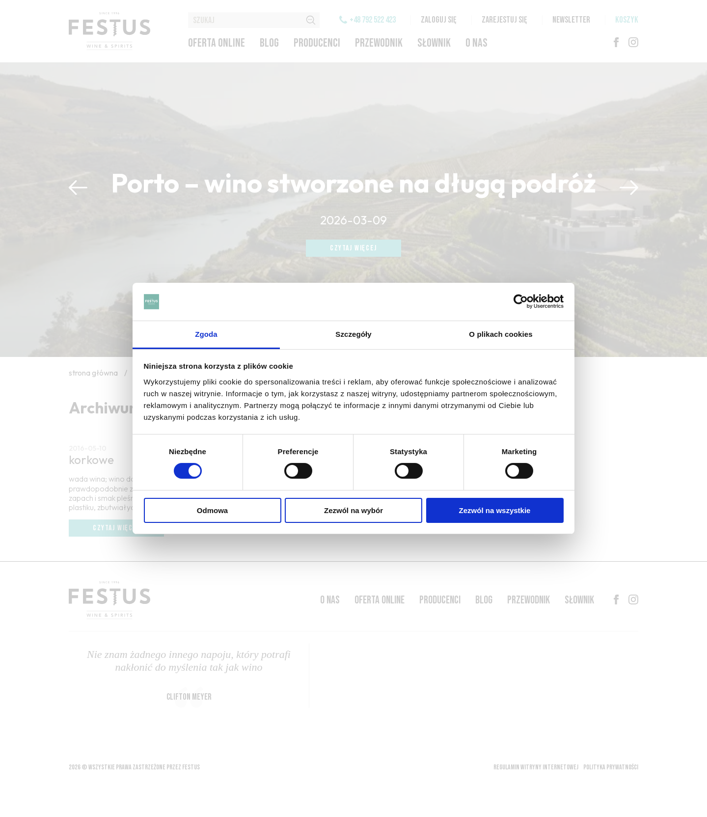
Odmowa (212, 510)
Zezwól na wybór (353, 510)
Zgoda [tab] (206, 334)
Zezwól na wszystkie (495, 510)
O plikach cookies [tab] (500, 334)
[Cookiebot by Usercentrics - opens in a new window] (521, 301)
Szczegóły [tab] (353, 334)
